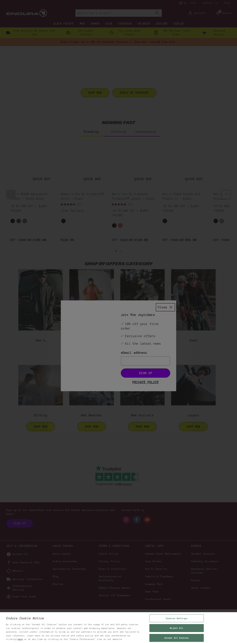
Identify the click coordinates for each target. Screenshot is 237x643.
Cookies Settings (176, 618)
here (20, 639)
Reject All (176, 628)
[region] (118, 627)
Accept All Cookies (176, 638)
